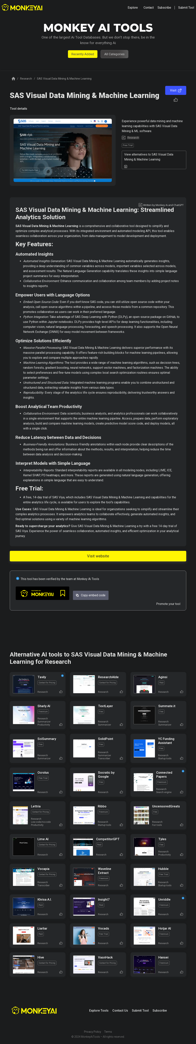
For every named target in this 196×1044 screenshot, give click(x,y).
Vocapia (43, 869)
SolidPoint (105, 739)
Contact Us (120, 1010)
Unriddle (164, 899)
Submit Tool (140, 1010)
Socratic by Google (106, 774)
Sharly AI (44, 706)
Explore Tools (99, 1010)
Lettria (36, 806)
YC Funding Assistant (166, 741)
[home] (22, 7)
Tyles (162, 839)
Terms (108, 1031)
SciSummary (47, 739)
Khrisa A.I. (45, 899)
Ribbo (102, 806)
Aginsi (162, 677)
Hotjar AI (164, 928)
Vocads (103, 928)
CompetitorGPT (108, 839)
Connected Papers (164, 774)
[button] (133, 7)
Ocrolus (43, 772)
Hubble (163, 869)
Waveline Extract (104, 871)
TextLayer (105, 706)
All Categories (114, 54)
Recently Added (82, 54)
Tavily (42, 677)
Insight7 (104, 899)
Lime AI (43, 839)
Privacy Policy (92, 1031)
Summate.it (166, 706)
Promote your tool (168, 604)
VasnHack (105, 957)
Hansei (163, 957)
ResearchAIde (108, 677)
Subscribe (160, 1010)
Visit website (98, 556)
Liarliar (42, 928)
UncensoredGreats (166, 806)
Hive (41, 957)
